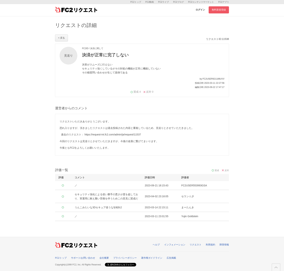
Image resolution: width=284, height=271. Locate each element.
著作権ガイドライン (151, 257)
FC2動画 (149, 2)
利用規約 (210, 244)
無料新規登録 (219, 9)
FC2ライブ (163, 2)
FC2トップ (135, 2)
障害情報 (224, 244)
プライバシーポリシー (125, 257)
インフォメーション (174, 244)
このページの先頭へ (276, 267)
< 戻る (61, 37)
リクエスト (195, 244)
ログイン (200, 9)
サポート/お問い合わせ (83, 257)
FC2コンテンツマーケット (201, 2)
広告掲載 (171, 257)
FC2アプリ (223, 2)
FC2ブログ (178, 2)
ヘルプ (156, 244)
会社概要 (104, 257)
